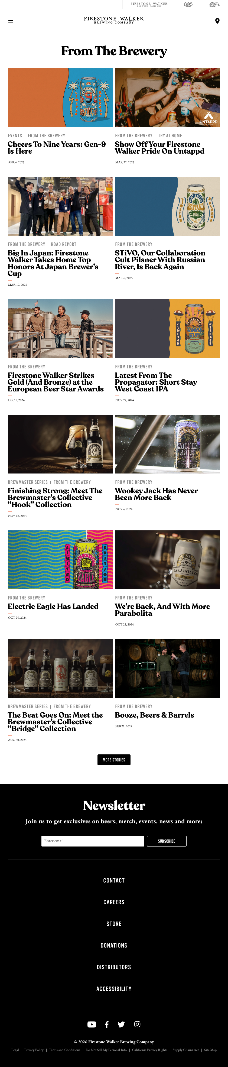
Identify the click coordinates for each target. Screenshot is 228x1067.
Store (113, 923)
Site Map (210, 1050)
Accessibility (114, 989)
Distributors (114, 967)
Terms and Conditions (64, 1050)
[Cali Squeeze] (214, 4)
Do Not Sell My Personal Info (106, 1050)
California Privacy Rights (149, 1050)
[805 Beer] (188, 4)
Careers (114, 902)
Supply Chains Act (186, 1050)
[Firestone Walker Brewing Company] (149, 4)
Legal (15, 1050)
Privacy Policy (34, 1050)
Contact (114, 880)
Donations (114, 945)
